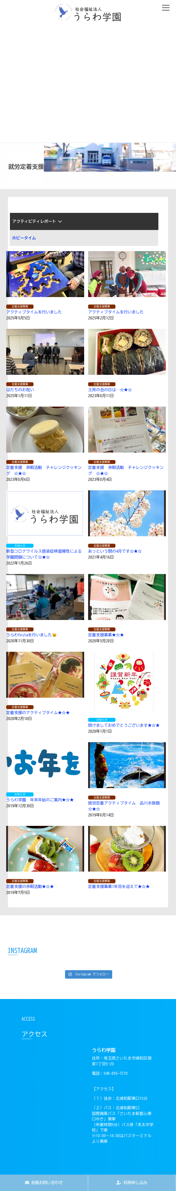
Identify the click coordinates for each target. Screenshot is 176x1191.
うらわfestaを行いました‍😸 (31, 635)
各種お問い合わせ (44, 1183)
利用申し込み (131, 1183)
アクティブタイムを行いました (34, 312)
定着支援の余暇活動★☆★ (30, 886)
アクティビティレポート (37, 221)
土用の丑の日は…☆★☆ (110, 390)
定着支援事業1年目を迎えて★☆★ (119, 886)
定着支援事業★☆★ (106, 635)
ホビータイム (24, 238)
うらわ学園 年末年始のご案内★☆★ (40, 800)
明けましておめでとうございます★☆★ (124, 725)
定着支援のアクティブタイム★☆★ (38, 713)
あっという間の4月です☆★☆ (115, 551)
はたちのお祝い (20, 390)
